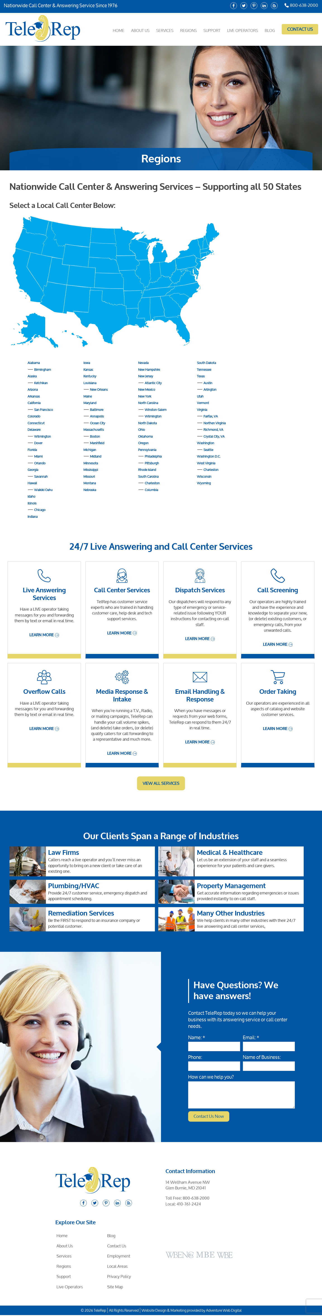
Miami (38, 456)
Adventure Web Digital (224, 1311)
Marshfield (97, 443)
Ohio (141, 429)
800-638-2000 (299, 5)
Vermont (203, 403)
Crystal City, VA (214, 436)
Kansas (88, 369)
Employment (118, 1257)
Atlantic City (153, 383)
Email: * (251, 1037)
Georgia (33, 469)
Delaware (34, 429)
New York (144, 396)
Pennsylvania (147, 449)
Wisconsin (204, 476)
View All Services (161, 783)
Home (111, 29)
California (34, 403)
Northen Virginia (215, 423)
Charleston (152, 483)
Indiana (33, 516)
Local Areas (117, 1267)
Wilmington (42, 436)
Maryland (89, 403)
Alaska (32, 376)
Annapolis (97, 416)
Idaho (31, 496)
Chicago (39, 509)
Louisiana (89, 383)
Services (159, 29)
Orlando (39, 463)
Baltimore (96, 409)
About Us (133, 29)
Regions (183, 29)
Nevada (143, 362)
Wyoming (204, 483)
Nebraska (89, 490)
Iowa (86, 362)
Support (208, 29)
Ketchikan (41, 383)
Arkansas (34, 396)
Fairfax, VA (211, 416)
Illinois (32, 503)
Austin (208, 383)
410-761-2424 (189, 1204)
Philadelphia (153, 456)
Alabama (34, 362)
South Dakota (206, 362)
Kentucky (89, 376)
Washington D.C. (208, 456)
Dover (38, 443)
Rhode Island (147, 469)
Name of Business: (262, 1057)
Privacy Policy (119, 1277)
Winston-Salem (155, 409)
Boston (95, 436)
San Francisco (43, 409)
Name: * (196, 1037)
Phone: (195, 1057)
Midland (95, 456)
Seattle (208, 449)
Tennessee (204, 369)
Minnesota (90, 463)
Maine (87, 396)
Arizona (33, 389)
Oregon (143, 443)
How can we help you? (211, 1077)
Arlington (210, 389)
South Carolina (148, 476)
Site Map (115, 1287)
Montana (89, 483)
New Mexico (146, 389)
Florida (32, 449)
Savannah (41, 476)
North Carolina (148, 403)
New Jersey (145, 376)
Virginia (202, 409)
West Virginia (206, 463)
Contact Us (298, 29)
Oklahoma (145, 436)
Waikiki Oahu (43, 490)
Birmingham (42, 369)
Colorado (34, 416)
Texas (201, 376)
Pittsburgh (152, 463)
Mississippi (90, 469)
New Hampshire (149, 369)
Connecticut (36, 423)
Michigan (89, 449)
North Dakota (147, 423)
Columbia (151, 490)
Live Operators (240, 29)
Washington (205, 443)
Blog (268, 29)
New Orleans (99, 389)
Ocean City (97, 423)
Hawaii (32, 483)
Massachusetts (93, 429)
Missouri (89, 476)
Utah (200, 396)
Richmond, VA (213, 429)
